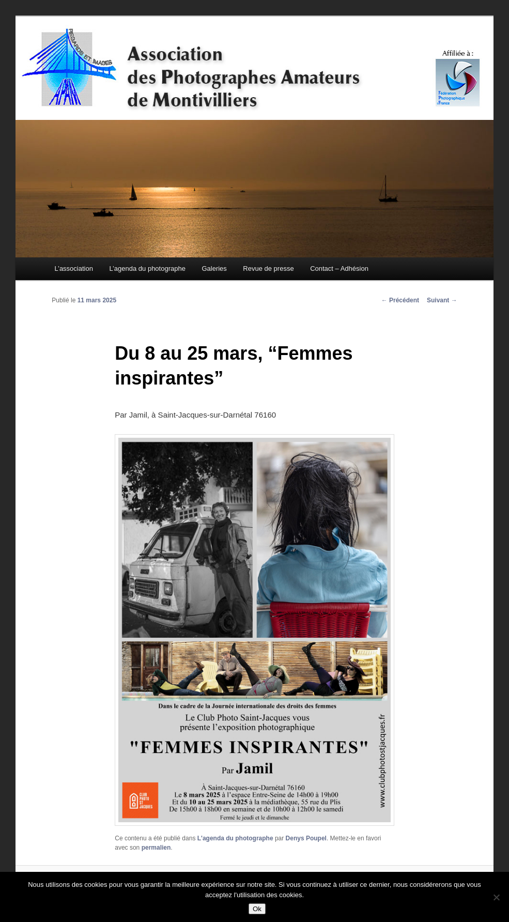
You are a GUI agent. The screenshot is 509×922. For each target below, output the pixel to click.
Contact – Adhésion (339, 268)
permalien (156, 847)
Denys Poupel (306, 838)
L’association (73, 268)
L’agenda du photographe (147, 268)
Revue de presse (268, 268)
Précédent (400, 300)
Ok (257, 909)
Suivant (442, 300)
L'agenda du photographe (235, 838)
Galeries (214, 268)
